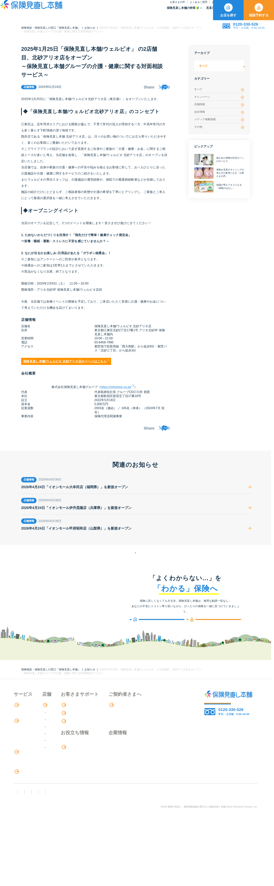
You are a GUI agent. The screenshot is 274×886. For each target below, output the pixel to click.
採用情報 (157, 766)
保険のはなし (171, 6)
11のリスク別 (23, 823)
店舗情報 (219, 104)
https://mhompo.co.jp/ (116, 389)
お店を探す (228, 10)
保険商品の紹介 (27, 744)
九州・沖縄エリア (76, 762)
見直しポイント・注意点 (30, 807)
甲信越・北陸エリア (77, 742)
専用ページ (159, 720)
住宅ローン (21, 775)
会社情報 (219, 112)
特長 (19, 720)
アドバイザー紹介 (26, 736)
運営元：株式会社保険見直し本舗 (227, 851)
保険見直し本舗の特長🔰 (118, 12)
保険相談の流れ (24, 728)
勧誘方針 (41, 851)
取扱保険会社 (200, 12)
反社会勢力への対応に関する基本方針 (82, 851)
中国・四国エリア (76, 756)
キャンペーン (219, 97)
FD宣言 (20, 851)
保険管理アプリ (24, 767)
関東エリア (71, 735)
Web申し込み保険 (26, 760)
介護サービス (25, 783)
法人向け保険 (23, 791)
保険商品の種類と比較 (29, 752)
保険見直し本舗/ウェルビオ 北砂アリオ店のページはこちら (65, 364)
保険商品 (177, 12)
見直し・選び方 (153, 12)
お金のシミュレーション (120, 766)
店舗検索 (68, 720)
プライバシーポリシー (133, 851)
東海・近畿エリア (76, 749)
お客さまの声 (112, 6)
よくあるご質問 (134, 6)
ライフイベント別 (26, 815)
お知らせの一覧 (135, 563)
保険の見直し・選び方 (32, 800)
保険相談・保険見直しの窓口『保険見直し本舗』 (50, 27)
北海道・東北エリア (77, 728)
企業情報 (157, 758)
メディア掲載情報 (219, 119)
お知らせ (152, 6)
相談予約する (259, 10)
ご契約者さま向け (197, 6)
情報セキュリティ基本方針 (176, 851)
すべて (219, 89)
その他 (219, 127)
